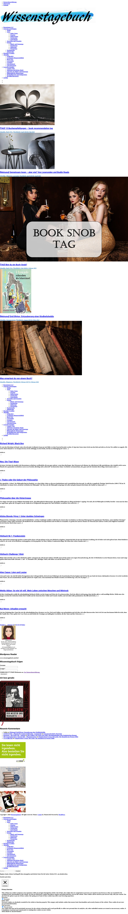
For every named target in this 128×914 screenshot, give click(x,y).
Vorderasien (13, 38)
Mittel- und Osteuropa (16, 44)
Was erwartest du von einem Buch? (16, 378)
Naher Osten (14, 33)
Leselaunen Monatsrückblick (15, 58)
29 (8, 625)
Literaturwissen (11, 65)
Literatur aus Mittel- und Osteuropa (17, 71)
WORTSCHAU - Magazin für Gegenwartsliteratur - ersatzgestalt (22, 734)
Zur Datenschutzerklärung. (32, 672)
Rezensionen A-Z (8, 27)
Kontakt (5, 5)
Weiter (23, 625)
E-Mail (2, 669)
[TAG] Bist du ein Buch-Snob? (13, 264)
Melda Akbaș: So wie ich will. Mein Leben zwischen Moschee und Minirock (34, 590)
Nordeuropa (13, 45)
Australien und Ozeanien (14, 41)
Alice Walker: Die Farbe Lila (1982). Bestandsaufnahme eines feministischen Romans (52, 735)
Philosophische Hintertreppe (15, 73)
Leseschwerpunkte (8, 67)
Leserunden (10, 61)
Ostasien (12, 35)
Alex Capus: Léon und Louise (13, 572)
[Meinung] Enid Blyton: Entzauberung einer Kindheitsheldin (27, 316)
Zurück (2, 625)
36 (20, 625)
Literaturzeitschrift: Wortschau (53, 734)
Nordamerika (11, 50)
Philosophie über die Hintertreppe (15, 498)
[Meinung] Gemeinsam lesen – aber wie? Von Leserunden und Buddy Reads (34, 172)
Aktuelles (6, 55)
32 (13, 625)
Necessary (7, 899)
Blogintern (9, 382)
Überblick (16, 132)
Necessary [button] (5, 897)
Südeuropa (13, 47)
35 (18, 625)
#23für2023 (10, 56)
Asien (8, 32)
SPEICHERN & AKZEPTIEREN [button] (11, 911)
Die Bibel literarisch (13, 76)
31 (11, 625)
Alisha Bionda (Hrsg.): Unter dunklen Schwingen (22, 516)
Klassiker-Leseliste (8, 53)
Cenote (40, 814)
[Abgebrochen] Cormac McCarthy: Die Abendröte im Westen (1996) (58, 737)
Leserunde (16, 176)
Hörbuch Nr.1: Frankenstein (12, 536)
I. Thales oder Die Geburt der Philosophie (19, 480)
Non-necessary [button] (6, 905)
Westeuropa (13, 48)
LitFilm (5, 77)
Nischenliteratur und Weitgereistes (17, 74)
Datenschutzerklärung (9, 2)
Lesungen (9, 62)
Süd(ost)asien (14, 36)
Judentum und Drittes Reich (15, 70)
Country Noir (11, 68)
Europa (9, 42)
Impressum (6, 3)
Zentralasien (14, 39)
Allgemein (9, 176)
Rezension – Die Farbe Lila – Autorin (14, 735)
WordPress (61, 814)
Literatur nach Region (9, 29)
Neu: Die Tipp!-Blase (9, 461)
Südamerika (10, 51)
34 (16, 625)
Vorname (2, 665)
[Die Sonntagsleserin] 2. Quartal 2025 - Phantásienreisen (19, 737)
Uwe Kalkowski (8, 738)
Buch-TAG (10, 59)
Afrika (9, 30)
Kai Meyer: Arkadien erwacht (13, 609)
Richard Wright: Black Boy (12, 443)
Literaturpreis (11, 64)
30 (10, 625)
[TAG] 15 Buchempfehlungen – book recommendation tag (26, 128)
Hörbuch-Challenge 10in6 (12, 554)
